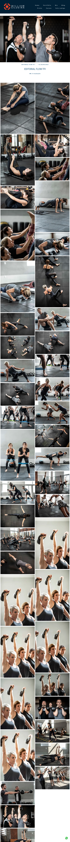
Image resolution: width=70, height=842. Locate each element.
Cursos (49, 8)
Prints (39, 8)
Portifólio (47, 5)
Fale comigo (60, 8)
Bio (56, 5)
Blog (63, 5)
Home (37, 5)
